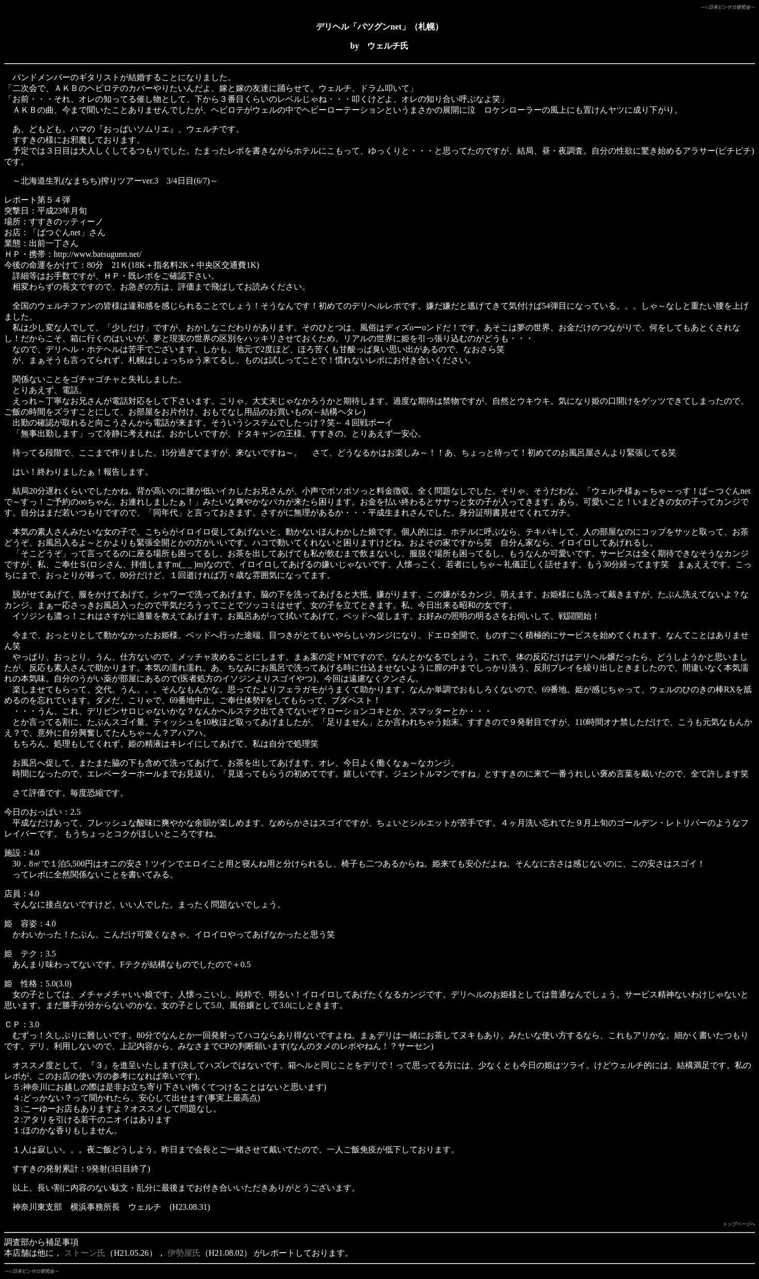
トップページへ (738, 1224)
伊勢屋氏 (184, 1252)
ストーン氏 (84, 1252)
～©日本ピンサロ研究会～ (727, 7)
